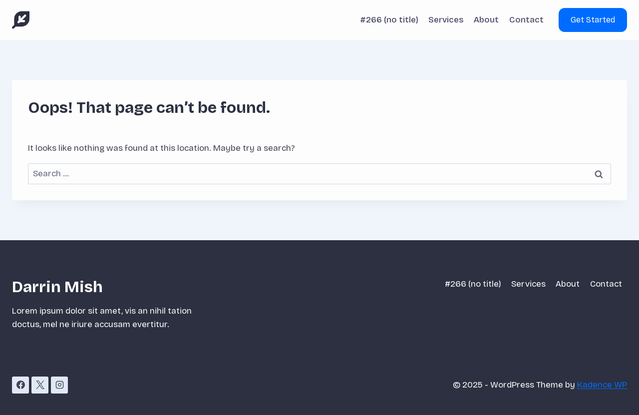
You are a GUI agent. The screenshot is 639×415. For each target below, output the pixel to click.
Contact (526, 19)
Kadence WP (602, 385)
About (486, 19)
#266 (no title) (389, 19)
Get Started (593, 19)
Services (446, 19)
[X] (39, 385)
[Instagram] (59, 385)
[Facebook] (20, 385)
